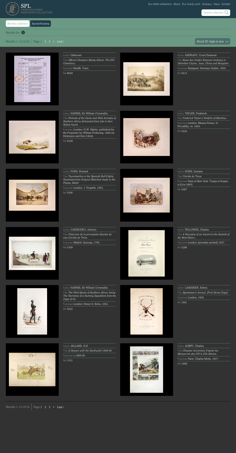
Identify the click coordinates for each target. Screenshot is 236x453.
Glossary (207, 4)
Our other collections (160, 4)
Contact (225, 4)
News (217, 4)
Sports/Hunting (40, 23)
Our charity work (191, 4)
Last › (60, 41)
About (176, 4)
